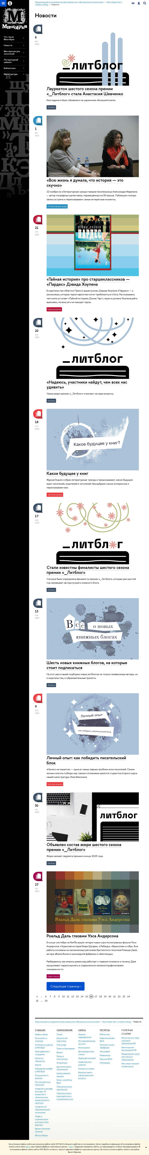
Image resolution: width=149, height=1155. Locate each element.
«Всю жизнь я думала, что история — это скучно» (85, 182)
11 (68, 996)
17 (96, 996)
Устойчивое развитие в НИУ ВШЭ (44, 1046)
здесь (28, 1147)
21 (114, 996)
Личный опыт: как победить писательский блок (86, 760)
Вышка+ (60, 1052)
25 (37, 1000)
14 (82, 996)
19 (105, 996)
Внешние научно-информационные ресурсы (86, 1075)
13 (77, 996)
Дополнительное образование (64, 1068)
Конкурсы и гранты (86, 1068)
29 (46, 1000)
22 (119, 996)
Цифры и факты (41, 1034)
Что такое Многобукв (9, 38)
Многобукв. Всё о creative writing (117, 1022)
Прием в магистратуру (62, 1057)
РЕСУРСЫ (105, 1030)
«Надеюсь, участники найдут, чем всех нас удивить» (87, 384)
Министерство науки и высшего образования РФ (130, 1041)
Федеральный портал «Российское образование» (130, 1057)
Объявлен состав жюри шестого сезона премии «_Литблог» (84, 847)
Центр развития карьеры (63, 1074)
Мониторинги (84, 1047)
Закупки (38, 1065)
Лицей (59, 1034)
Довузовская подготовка (62, 1039)
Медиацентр (105, 1055)
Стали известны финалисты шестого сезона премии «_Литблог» (88, 570)
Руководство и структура (41, 1039)
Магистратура (10, 74)
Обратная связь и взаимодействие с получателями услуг (65, 1096)
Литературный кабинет (11, 61)
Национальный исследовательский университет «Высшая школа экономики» (67, 1022)
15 (86, 996)
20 (110, 996)
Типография (105, 1051)
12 (72, 996)
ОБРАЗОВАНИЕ (64, 1030)
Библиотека (9, 68)
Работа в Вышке (41, 1135)
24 (128, 996)
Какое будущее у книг (67, 473)
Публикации (105, 1063)
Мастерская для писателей (12, 52)
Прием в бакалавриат (66, 1048)
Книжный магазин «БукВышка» (107, 1046)
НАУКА (82, 1030)
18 (100, 996)
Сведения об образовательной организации (42, 1109)
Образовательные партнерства (64, 1088)
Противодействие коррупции (42, 1083)
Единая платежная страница (42, 1130)
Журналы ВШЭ (106, 1059)
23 (124, 996)
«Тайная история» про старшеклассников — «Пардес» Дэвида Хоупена (88, 281)
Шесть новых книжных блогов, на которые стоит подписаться (87, 665)
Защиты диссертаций (87, 1058)
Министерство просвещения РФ (128, 1048)
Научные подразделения (84, 1035)
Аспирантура (62, 1063)
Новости (8, 45)
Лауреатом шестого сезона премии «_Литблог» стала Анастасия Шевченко (85, 91)
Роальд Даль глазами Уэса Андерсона (82, 936)
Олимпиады (61, 1044)
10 (63, 996)
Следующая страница (65, 986)
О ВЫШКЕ (40, 1030)
